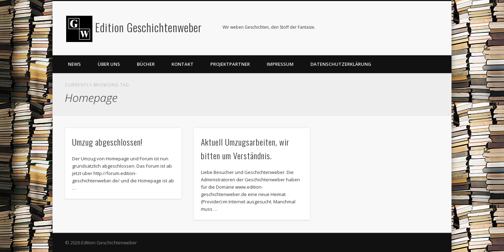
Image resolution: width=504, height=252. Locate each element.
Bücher (146, 64)
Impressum (280, 64)
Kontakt (183, 64)
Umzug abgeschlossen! (107, 141)
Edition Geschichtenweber (148, 27)
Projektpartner (230, 64)
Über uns (109, 64)
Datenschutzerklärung (340, 64)
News (74, 64)
